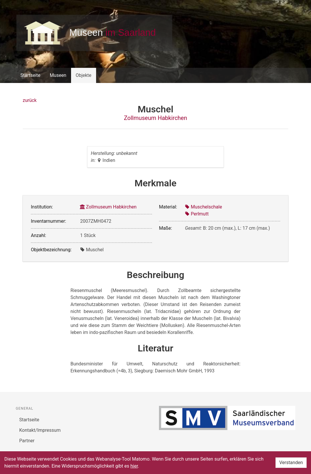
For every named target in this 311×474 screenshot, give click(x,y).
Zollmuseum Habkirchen (155, 117)
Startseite (30, 75)
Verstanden (291, 462)
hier (134, 466)
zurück (29, 100)
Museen (58, 75)
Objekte (83, 75)
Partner (27, 440)
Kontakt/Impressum (40, 430)
